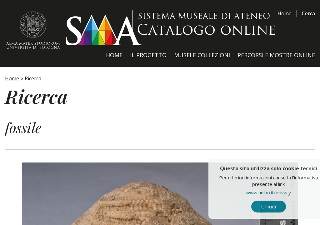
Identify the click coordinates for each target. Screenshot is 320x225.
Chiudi (281, 206)
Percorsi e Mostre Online (276, 55)
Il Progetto (148, 55)
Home (285, 13)
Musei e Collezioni (202, 55)
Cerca (308, 13)
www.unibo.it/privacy (281, 192)
